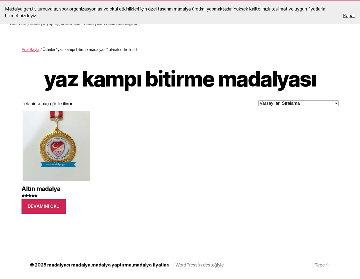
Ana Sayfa (30, 50)
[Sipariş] (298, 103)
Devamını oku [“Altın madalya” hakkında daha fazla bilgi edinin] (44, 206)
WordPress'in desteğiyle (200, 265)
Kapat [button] (349, 15)
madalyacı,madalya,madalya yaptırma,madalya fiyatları (108, 265)
